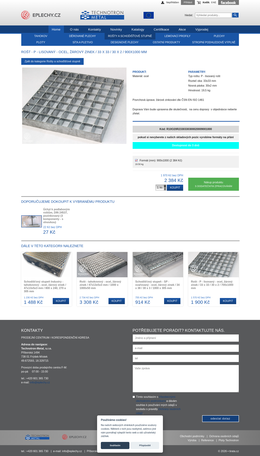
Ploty (40, 42)
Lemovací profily (177, 36)
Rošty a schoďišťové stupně (130, 36)
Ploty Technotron (229, 440)
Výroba (192, 440)
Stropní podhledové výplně (213, 42)
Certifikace (161, 29)
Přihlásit (188, 2)
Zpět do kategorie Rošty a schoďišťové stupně (52, 61)
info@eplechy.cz (40, 382)
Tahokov (40, 36)
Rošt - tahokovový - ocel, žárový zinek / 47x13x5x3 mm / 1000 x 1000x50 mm (100, 285)
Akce (182, 29)
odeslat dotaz (220, 418)
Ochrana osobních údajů (224, 436)
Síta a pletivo (83, 42)
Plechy (219, 36)
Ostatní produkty (166, 42)
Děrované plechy (82, 36)
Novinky (116, 29)
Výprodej (201, 29)
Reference (207, 440)
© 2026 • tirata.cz (228, 451)
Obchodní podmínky (192, 436)
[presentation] (214, 401)
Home (56, 29)
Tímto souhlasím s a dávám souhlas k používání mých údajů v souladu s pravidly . (158, 405)
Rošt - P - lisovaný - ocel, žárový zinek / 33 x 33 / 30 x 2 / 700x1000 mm (212, 285)
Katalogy (137, 29)
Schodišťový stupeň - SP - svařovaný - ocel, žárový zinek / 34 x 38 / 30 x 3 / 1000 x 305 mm (157, 285)
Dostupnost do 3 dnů (185, 145)
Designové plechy (125, 42)
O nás (74, 29)
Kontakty (94, 29)
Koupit (175, 187)
